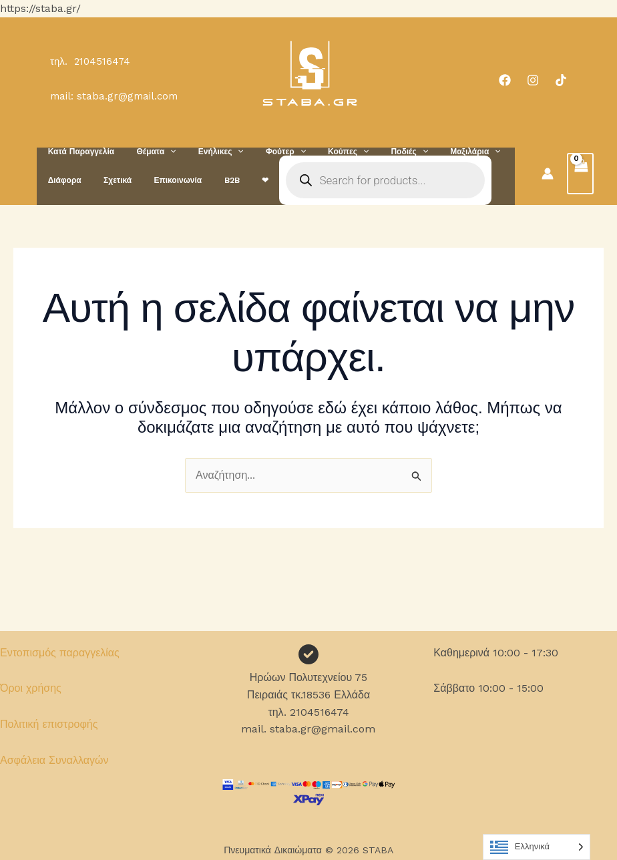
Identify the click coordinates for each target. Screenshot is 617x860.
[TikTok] (561, 80)
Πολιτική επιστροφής (48, 724)
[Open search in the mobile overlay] (354, 180)
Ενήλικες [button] (205, 152)
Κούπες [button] (320, 152)
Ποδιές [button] (375, 152)
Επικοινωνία (162, 180)
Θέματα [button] (146, 152)
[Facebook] (505, 80)
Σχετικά (108, 180)
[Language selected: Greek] (536, 847)
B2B (210, 180)
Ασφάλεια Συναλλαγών (54, 760)
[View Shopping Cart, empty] (580, 173)
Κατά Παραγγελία (78, 152)
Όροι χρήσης (30, 688)
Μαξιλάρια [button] (435, 152)
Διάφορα (61, 180)
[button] (160, 152)
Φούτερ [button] (264, 152)
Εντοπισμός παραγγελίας (60, 652)
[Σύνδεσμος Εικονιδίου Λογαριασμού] (548, 174)
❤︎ (237, 180)
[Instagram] (533, 80)
